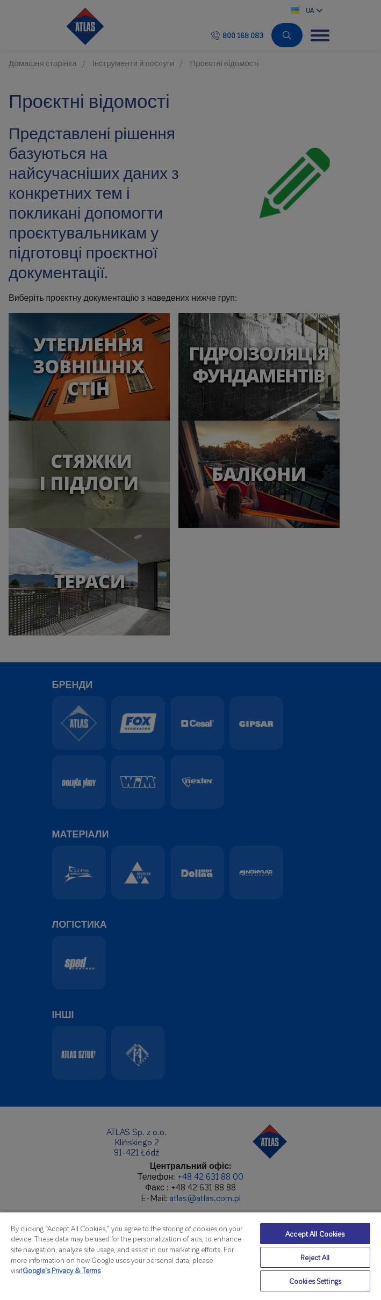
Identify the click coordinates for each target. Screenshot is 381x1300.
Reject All (314, 1257)
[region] (190, 1255)
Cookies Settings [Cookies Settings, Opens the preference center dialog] (315, 1281)
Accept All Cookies (314, 1234)
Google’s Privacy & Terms (61, 1270)
